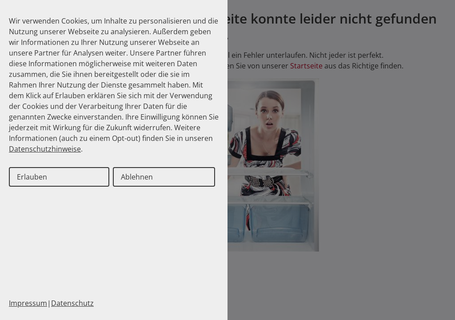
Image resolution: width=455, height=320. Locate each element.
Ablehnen (137, 177)
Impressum (28, 303)
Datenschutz (72, 303)
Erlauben (32, 177)
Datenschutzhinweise (45, 149)
